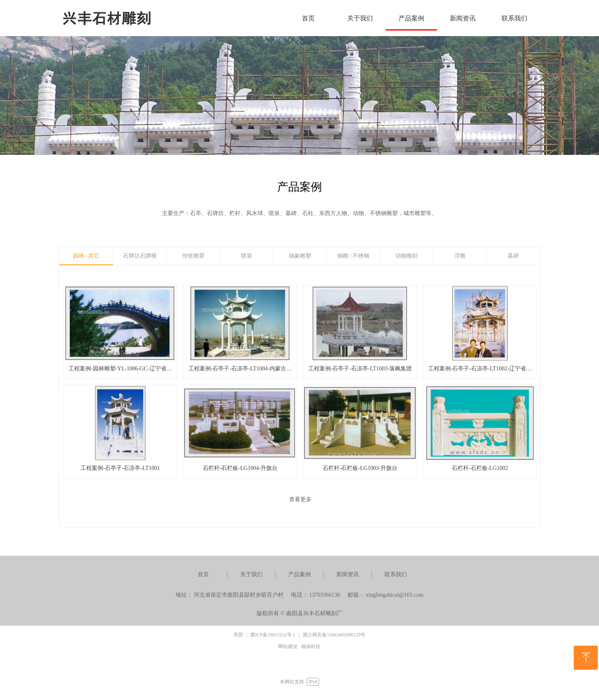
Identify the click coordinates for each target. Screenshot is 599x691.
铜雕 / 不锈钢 (353, 256)
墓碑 (513, 256)
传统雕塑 (193, 256)
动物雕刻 (406, 256)
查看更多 (300, 499)
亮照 (238, 635)
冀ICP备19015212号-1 (272, 635)
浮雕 (459, 256)
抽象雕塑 (300, 256)
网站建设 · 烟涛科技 (299, 646)
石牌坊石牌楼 (140, 256)
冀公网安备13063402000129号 (334, 635)
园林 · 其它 (86, 256)
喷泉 (246, 256)
